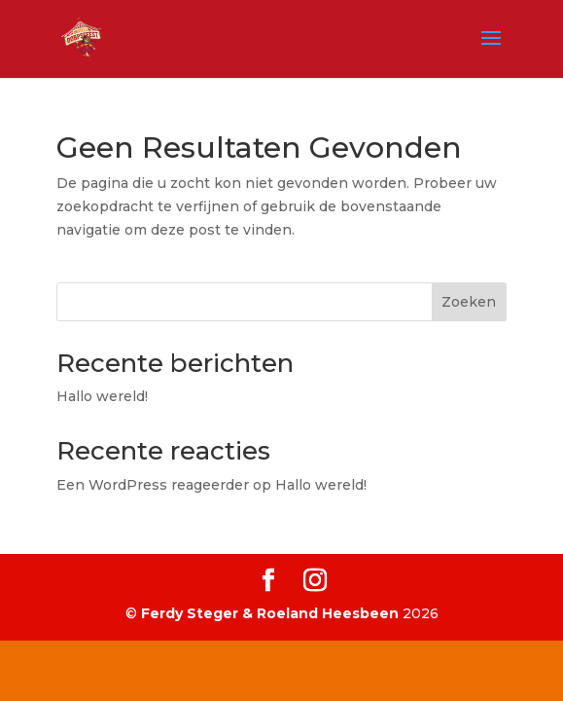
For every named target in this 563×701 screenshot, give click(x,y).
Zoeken (468, 302)
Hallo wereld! (102, 396)
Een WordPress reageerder (152, 485)
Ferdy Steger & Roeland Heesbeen (270, 613)
